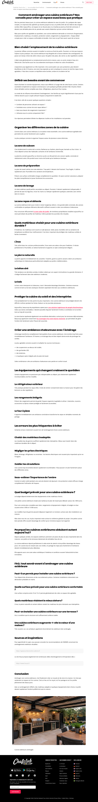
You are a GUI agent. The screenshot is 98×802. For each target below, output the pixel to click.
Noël (46, 776)
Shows (62, 2)
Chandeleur (48, 766)
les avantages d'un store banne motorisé (51, 319)
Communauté (46, 2)
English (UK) (77, 768)
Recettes (36, 2)
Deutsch (77, 766)
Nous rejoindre (63, 783)
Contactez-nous (63, 780)
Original (47, 780)
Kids (46, 778)
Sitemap (71, 798)
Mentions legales (63, 778)
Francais (77, 763)
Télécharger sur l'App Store (16, 770)
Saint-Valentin (48, 768)
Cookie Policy (65, 798)
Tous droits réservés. (48, 798)
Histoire (61, 771)
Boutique (89, 2)
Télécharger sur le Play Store (28, 770)
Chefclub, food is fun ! (19, 7)
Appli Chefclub (63, 773)
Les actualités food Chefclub (36, 7)
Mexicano (77, 776)
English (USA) (78, 771)
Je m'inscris (15, 791)
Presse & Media (63, 776)
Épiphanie (47, 763)
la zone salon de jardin (41, 211)
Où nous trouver (63, 768)
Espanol (76, 773)
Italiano (76, 778)
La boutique (62, 766)
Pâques (47, 771)
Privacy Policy (57, 798)
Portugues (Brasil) (79, 780)
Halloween (47, 773)
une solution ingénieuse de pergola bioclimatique (65, 307)
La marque (62, 763)
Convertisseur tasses (50, 783)
